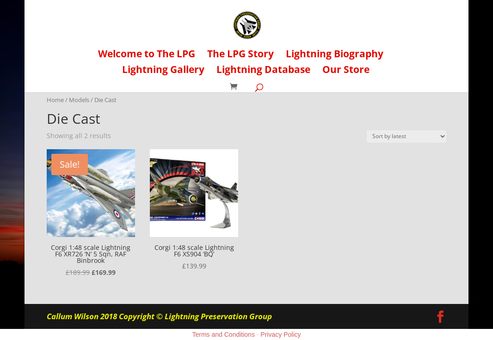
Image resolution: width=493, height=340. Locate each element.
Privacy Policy (280, 334)
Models (79, 100)
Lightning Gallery (163, 71)
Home (55, 100)
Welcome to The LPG (146, 55)
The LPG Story (240, 55)
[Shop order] (406, 136)
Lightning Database (263, 71)
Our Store (346, 71)
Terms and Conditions (223, 334)
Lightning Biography (334, 55)
